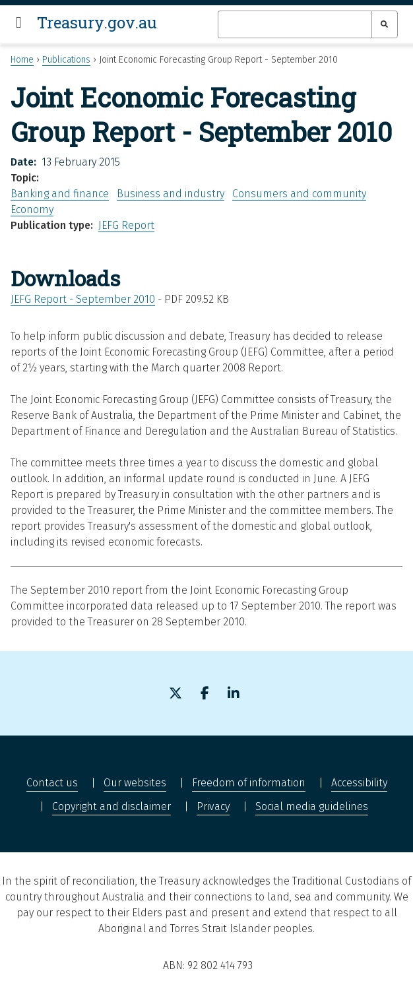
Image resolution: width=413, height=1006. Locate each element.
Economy (32, 209)
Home (22, 59)
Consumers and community (299, 193)
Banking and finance (60, 193)
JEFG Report (126, 225)
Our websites (135, 782)
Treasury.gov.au (97, 22)
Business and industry (170, 193)
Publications (66, 59)
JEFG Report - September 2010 (83, 299)
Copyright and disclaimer (111, 806)
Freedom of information (248, 782)
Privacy (213, 806)
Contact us (52, 782)
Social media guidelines (311, 806)
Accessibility (359, 782)
